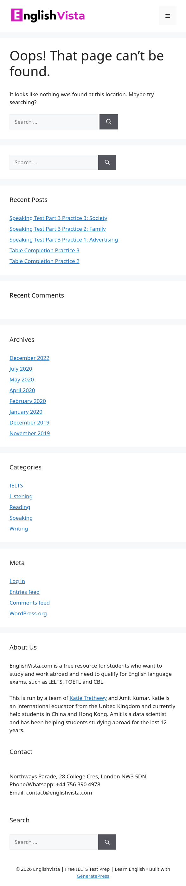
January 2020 (26, 411)
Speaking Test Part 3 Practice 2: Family (58, 228)
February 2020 (28, 401)
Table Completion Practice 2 (45, 261)
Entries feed (25, 591)
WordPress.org (28, 613)
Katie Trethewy (88, 697)
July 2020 (21, 368)
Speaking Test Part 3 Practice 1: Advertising (64, 239)
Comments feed (30, 602)
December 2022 (29, 357)
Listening (21, 496)
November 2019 (30, 433)
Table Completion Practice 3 (45, 250)
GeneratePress (93, 876)
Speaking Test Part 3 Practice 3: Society (58, 218)
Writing (19, 528)
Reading (20, 507)
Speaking (21, 517)
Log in (17, 581)
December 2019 (29, 422)
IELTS (16, 485)
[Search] (108, 121)
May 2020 (22, 379)
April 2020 (22, 390)
